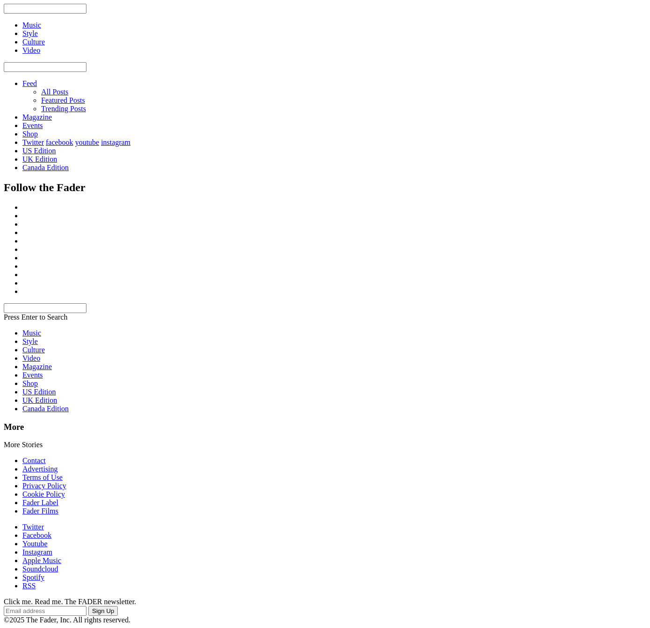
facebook (59, 142)
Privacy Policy (44, 486)
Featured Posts (63, 100)
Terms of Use (42, 477)
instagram (115, 142)
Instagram (37, 552)
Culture (33, 350)
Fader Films (40, 511)
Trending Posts (63, 109)
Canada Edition (45, 167)
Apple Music (41, 560)
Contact (34, 460)
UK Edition (39, 159)
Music (31, 333)
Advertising (40, 469)
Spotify (33, 577)
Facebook (36, 535)
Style (30, 341)
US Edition (39, 151)
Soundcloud (40, 569)
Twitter (33, 142)
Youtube (35, 544)
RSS (29, 586)
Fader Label (40, 503)
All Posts (54, 92)
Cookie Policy (43, 494)
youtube (87, 142)
